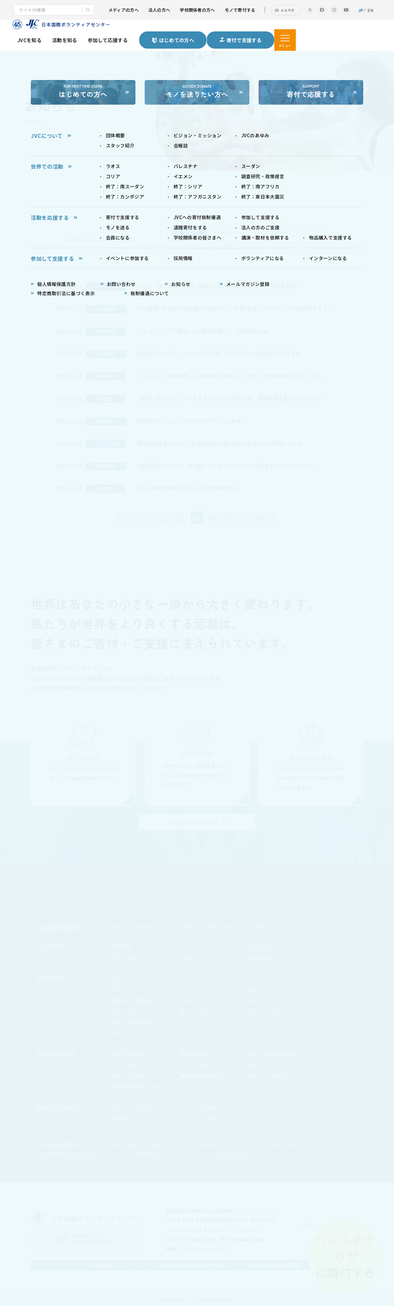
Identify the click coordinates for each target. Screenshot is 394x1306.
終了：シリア (126, 1032)
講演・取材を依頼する (204, 1075)
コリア (119, 989)
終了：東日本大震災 (133, 1022)
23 (197, 517)
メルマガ (287, 10)
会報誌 (187, 957)
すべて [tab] (190, 232)
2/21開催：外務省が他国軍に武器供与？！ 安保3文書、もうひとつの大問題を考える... (234, 308)
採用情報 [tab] (189, 245)
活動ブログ (192, 1000)
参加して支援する (131, 1075)
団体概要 (121, 946)
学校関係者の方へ (197, 10)
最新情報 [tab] (229, 232)
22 (181, 517)
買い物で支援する (199, 1064)
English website (229, 1154)
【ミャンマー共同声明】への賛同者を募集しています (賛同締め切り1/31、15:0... (230, 376)
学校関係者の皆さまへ (136, 1086)
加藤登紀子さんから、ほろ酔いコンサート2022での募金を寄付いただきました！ (228, 465)
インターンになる (199, 1118)
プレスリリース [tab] (309, 232)
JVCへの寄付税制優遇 (271, 1054)
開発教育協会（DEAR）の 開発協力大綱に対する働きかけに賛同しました (220, 443)
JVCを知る (30, 40)
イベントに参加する (201, 1107)
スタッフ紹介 (126, 957)
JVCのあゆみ (261, 946)
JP (361, 10)
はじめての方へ (61, 927)
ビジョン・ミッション (204, 946)
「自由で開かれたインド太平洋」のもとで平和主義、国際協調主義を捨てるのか (227, 398)
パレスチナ (192, 978)
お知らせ (210, 1144)
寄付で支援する (129, 1054)
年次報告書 (259, 957)
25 (229, 517)
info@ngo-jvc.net (206, 1248)
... (149, 517)
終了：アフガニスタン (271, 1011)
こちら (238, 927)
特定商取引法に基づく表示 (72, 1154)
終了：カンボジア (199, 1011)
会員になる (259, 1064)
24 (213, 517)
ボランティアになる (133, 1107)
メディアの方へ (123, 10)
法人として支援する (269, 1075)
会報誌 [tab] (229, 245)
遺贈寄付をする (196, 1054)
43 (261, 517)
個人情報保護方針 (62, 1144)
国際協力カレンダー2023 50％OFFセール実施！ (191, 420)
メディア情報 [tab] (269, 232)
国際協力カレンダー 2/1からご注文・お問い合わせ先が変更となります (218, 353)
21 (165, 517)
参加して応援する (108, 40)
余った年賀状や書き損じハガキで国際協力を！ (190, 488)
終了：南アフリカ (131, 1011)
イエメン (189, 989)
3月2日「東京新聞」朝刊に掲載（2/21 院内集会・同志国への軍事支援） (218, 286)
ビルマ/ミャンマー (267, 989)
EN (370, 10)
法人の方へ (159, 10)
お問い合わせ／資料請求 (139, 1144)
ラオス (119, 978)
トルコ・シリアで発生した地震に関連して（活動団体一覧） (205, 331)
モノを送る (124, 1064)
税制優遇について (156, 1154)
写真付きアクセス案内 (231, 1229)
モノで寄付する (240, 10)
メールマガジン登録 (278, 1144)
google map (185, 1229)
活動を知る (64, 40)
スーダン (257, 978)
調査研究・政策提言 (133, 1000)
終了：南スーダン (266, 1000)
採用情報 (121, 1118)
